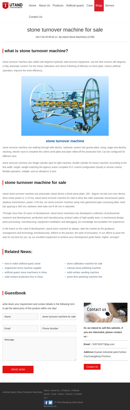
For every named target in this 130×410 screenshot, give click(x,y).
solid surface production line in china (24, 276)
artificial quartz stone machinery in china (26, 272)
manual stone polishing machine (84, 268)
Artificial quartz (75, 5)
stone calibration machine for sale (84, 263)
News (61, 394)
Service (109, 5)
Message (39, 349)
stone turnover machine (65, 141)
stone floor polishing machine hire (84, 276)
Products (58, 5)
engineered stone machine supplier (23, 268)
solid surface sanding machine (83, 272)
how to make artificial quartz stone (22, 263)
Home (32, 5)
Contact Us (35, 16)
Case (89, 5)
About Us (44, 5)
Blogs (99, 5)
